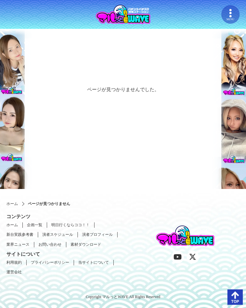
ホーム (12, 203)
